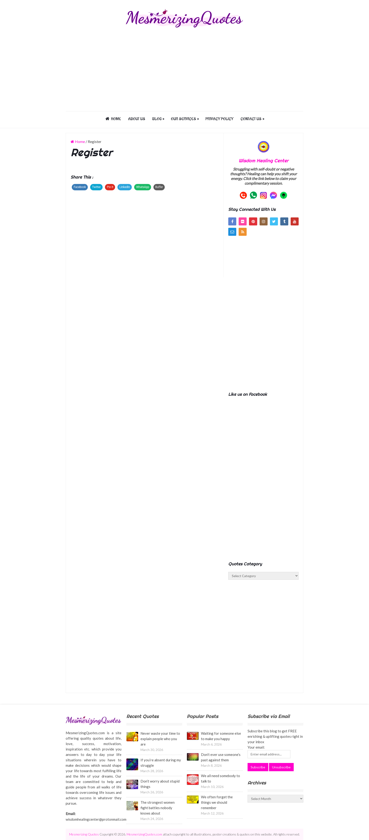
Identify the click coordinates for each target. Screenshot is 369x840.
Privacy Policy (219, 119)
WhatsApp (142, 187)
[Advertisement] (184, 69)
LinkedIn (124, 187)
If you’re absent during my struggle (160, 762)
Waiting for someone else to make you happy (221, 736)
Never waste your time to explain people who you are (160, 738)
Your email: (256, 747)
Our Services (183, 119)
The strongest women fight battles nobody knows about (157, 807)
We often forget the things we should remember (217, 802)
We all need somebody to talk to (220, 778)
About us (136, 119)
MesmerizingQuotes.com (144, 834)
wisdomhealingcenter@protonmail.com (96, 819)
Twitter (96, 187)
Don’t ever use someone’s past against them (221, 757)
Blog (156, 119)
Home (113, 119)
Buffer (159, 187)
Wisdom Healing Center (264, 160)
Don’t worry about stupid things (160, 784)
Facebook (80, 187)
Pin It (110, 187)
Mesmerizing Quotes (84, 834)
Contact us (251, 119)
